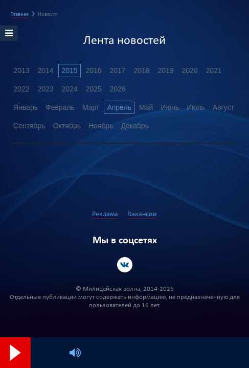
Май (146, 107)
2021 (213, 70)
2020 (189, 70)
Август (223, 107)
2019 (165, 70)
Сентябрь (29, 126)
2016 (93, 70)
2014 (45, 70)
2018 (141, 70)
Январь (25, 107)
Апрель (119, 107)
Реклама (105, 214)
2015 (69, 70)
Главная (19, 14)
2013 (21, 70)
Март (91, 107)
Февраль (60, 107)
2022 (21, 89)
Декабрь (135, 126)
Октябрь (67, 126)
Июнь (170, 107)
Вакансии (142, 214)
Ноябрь (101, 126)
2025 (93, 89)
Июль (196, 107)
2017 (117, 70)
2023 (45, 89)
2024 (69, 89)
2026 (117, 89)
